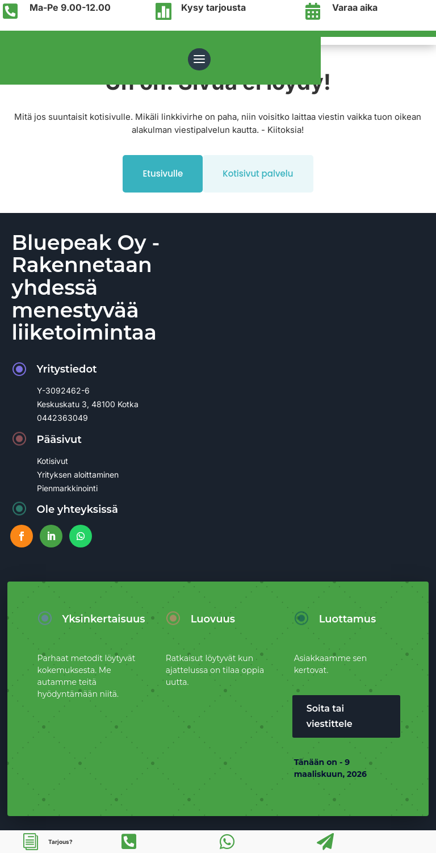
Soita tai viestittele (330, 716)
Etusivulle (162, 173)
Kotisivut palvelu (258, 173)
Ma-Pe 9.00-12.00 (70, 7)
